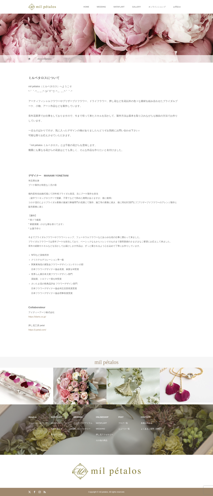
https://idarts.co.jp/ (37, 317)
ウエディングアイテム (82, 423)
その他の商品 (101, 440)
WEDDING (101, 7)
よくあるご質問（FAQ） (151, 429)
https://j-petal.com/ (37, 330)
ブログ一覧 (123, 423)
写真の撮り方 (56, 429)
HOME (86, 7)
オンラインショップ (157, 7)
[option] (26, 386)
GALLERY (136, 7)
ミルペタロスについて (37, 423)
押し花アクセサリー (81, 429)
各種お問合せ (146, 423)
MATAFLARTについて (60, 423)
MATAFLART (119, 7)
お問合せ (177, 7)
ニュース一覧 (124, 429)
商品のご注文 (56, 434)
